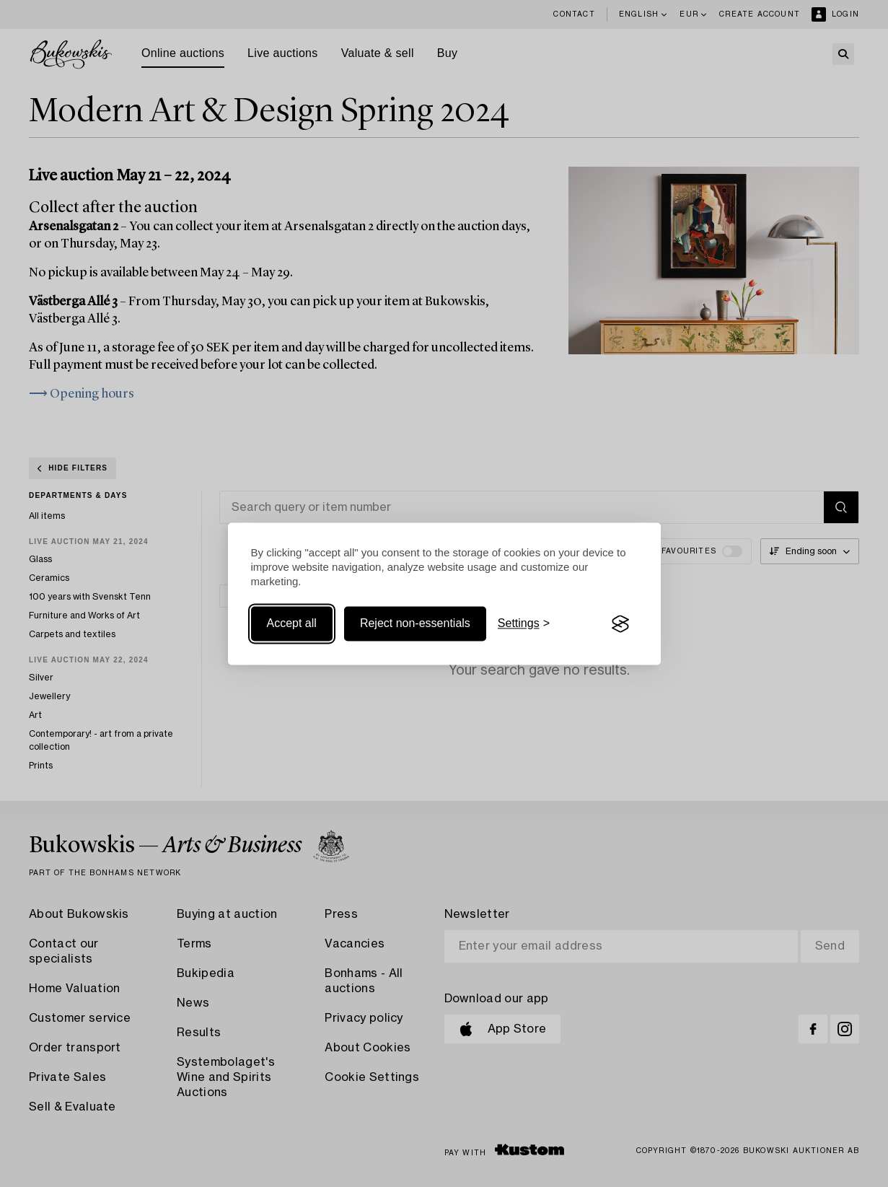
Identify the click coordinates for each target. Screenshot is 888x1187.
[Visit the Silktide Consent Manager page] (620, 624)
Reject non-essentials (415, 624)
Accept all (292, 624)
